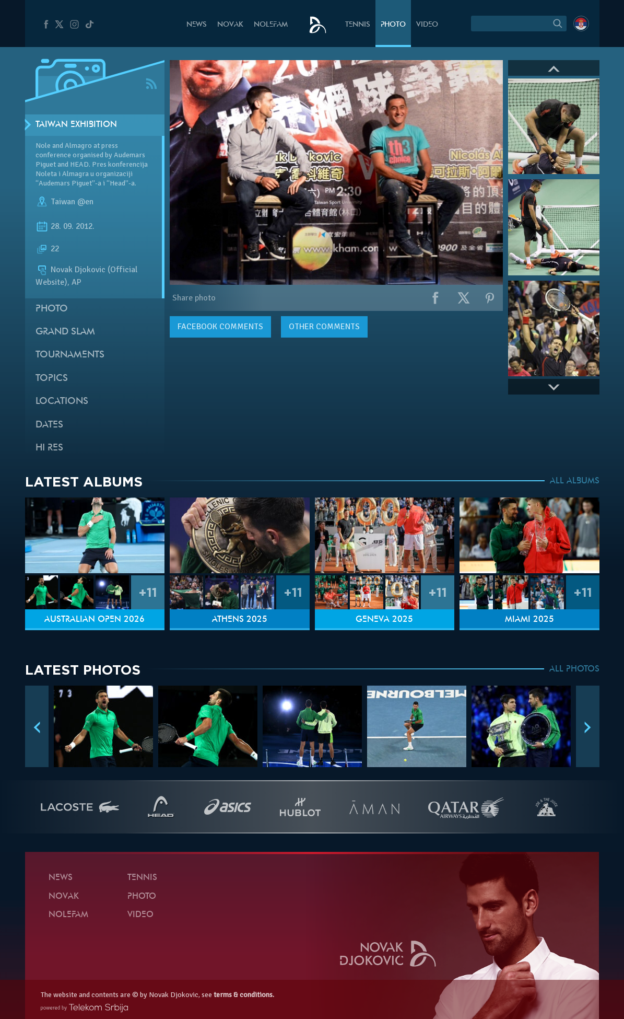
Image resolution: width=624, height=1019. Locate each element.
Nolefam (271, 25)
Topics (52, 379)
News (196, 25)
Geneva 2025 (384, 620)
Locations (62, 402)
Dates (49, 425)
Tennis (357, 25)
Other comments (324, 326)
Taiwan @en (72, 201)
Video (427, 25)
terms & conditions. (244, 994)
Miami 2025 (529, 620)
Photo (393, 25)
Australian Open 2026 (94, 620)
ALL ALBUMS (574, 481)
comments (220, 326)
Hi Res (49, 448)
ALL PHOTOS (574, 669)
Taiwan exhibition (76, 125)
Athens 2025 (239, 620)
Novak (230, 25)
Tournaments (70, 355)
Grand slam (65, 332)
